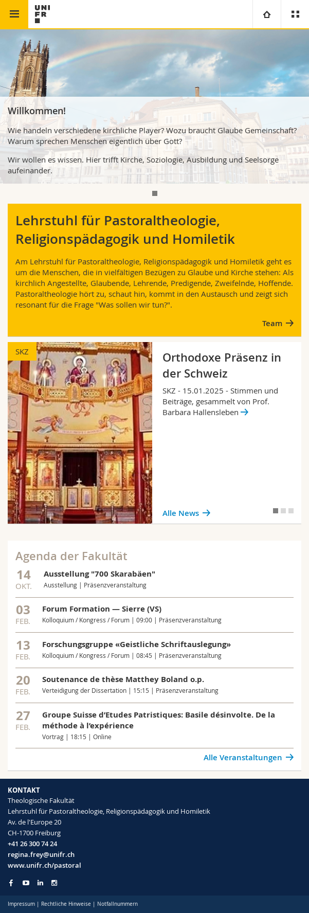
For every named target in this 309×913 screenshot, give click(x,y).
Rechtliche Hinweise (66, 904)
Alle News (180, 513)
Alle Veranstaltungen (243, 757)
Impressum (21, 904)
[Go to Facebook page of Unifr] (11, 882)
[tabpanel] (154, 106)
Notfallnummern (117, 904)
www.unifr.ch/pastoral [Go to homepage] (44, 865)
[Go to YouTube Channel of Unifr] (26, 883)
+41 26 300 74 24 (32, 843)
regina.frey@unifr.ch (41, 854)
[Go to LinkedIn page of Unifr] (40, 883)
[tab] (154, 193)
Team (272, 323)
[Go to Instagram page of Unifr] (54, 883)
